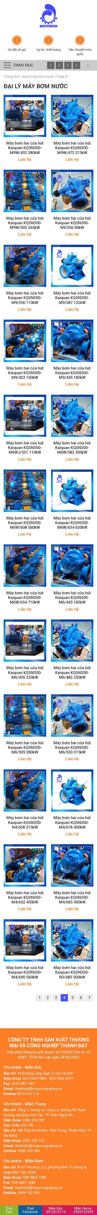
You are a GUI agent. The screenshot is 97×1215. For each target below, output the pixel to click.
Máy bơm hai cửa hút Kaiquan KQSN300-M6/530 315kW (72, 747)
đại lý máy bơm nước (38, 76)
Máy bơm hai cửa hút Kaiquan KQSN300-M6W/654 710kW (24, 598)
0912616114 (56, 1210)
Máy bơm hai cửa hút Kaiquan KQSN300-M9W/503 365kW (24, 223)
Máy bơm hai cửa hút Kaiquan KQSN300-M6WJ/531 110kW (24, 448)
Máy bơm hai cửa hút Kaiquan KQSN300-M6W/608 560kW (24, 523)
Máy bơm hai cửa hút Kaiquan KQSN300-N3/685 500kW (72, 972)
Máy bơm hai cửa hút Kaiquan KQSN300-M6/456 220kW (24, 672)
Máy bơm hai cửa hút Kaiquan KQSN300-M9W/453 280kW (24, 148)
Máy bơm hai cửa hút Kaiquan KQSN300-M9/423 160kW (24, 373)
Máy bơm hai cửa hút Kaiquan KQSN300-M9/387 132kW (72, 298)
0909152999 (83, 1210)
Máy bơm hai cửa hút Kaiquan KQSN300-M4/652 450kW (24, 897)
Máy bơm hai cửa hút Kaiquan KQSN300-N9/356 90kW (72, 223)
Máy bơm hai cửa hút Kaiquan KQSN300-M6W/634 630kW (72, 523)
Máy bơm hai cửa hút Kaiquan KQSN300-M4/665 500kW (72, 897)
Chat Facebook (30, 1210)
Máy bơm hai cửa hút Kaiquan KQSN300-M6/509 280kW (24, 747)
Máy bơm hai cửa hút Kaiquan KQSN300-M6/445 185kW (72, 598)
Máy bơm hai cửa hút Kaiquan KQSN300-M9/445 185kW (72, 373)
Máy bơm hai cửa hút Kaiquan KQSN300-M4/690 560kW (24, 972)
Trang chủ (11, 76)
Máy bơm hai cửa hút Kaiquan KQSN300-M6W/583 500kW (72, 448)
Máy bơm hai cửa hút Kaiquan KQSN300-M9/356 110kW (24, 298)
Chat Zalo (9, 1210)
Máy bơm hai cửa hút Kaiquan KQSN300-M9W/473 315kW (72, 148)
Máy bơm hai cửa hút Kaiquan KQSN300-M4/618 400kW (72, 822)
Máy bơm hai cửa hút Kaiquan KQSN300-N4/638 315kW (24, 822)
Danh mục (23, 65)
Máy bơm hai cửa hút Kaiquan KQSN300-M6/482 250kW (72, 672)
